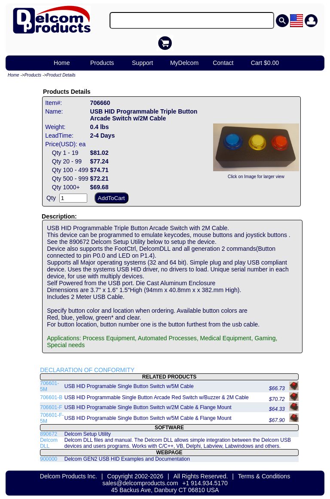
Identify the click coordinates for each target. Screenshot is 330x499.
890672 (48, 434)
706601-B (51, 397)
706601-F (51, 407)
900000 (48, 459)
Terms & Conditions (264, 476)
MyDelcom (184, 62)
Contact (223, 62)
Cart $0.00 (265, 62)
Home (62, 62)
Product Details (61, 75)
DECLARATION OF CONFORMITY (87, 370)
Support (142, 62)
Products (102, 62)
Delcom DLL (49, 443)
